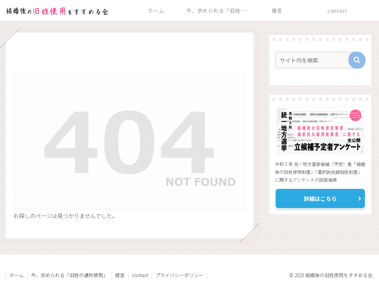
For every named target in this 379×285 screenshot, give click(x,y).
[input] (316, 60)
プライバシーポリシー (179, 275)
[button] (357, 60)
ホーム (16, 275)
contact (140, 275)
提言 (120, 275)
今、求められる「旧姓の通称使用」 (69, 275)
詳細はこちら (320, 198)
